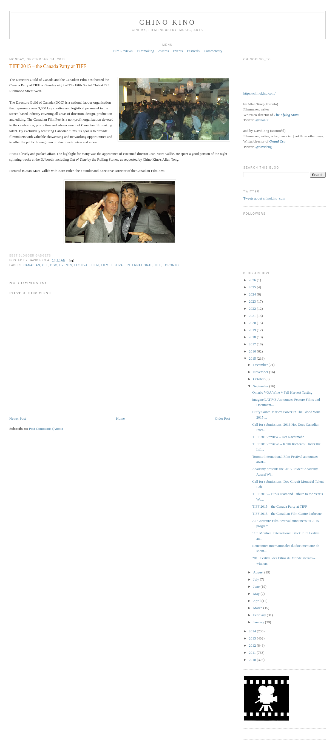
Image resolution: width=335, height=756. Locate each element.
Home (120, 418)
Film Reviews (123, 51)
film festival (113, 265)
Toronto (171, 265)
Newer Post (17, 418)
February (260, 615)
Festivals (193, 51)
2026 (253, 280)
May (256, 594)
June (256, 586)
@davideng (263, 147)
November (261, 372)
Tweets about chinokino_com (264, 198)
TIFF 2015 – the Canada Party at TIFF (47, 66)
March (258, 608)
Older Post (222, 418)
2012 (253, 645)
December (261, 365)
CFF (45, 265)
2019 (253, 330)
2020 (253, 323)
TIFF (157, 265)
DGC (53, 265)
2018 (253, 337)
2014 (253, 631)
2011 (253, 652)
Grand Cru (277, 141)
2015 (253, 358)
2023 (253, 301)
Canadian (32, 265)
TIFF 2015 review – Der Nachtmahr (278, 437)
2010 (253, 660)
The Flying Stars (286, 115)
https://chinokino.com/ (259, 93)
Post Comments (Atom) (46, 429)
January (259, 622)
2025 (253, 287)
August (258, 572)
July (256, 579)
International (139, 265)
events (65, 265)
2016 (253, 351)
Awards (163, 51)
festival (81, 265)
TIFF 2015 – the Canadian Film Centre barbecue (287, 513)
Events (178, 51)
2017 (253, 344)
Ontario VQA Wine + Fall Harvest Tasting (282, 392)
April (257, 601)
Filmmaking (145, 51)
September (261, 386)
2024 (253, 294)
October (259, 379)
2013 (253, 638)
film (95, 265)
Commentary (213, 51)
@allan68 (262, 120)
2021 (253, 316)
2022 (253, 308)
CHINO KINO (167, 22)
